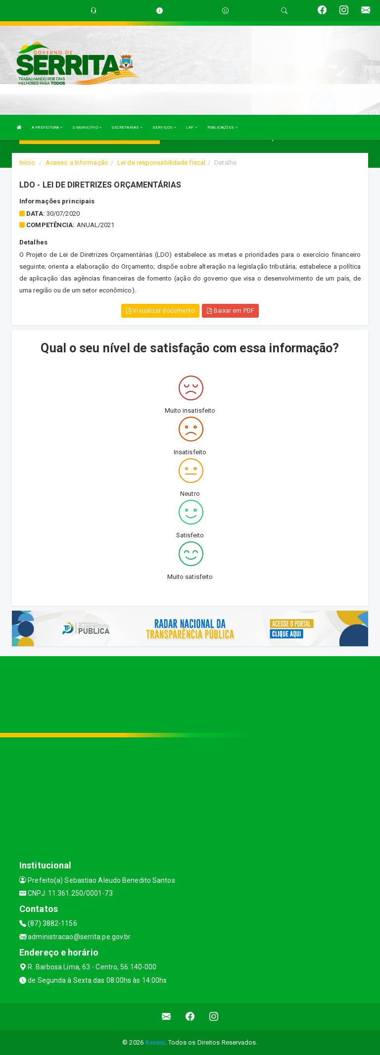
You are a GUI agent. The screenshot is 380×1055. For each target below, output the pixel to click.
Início (27, 162)
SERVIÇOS (164, 127)
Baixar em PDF (230, 310)
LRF (191, 127)
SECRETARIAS (126, 127)
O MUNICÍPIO (87, 127)
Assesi (155, 1042)
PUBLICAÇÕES (222, 127)
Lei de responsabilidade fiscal (161, 162)
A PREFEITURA (47, 127)
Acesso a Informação (77, 162)
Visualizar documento (160, 310)
